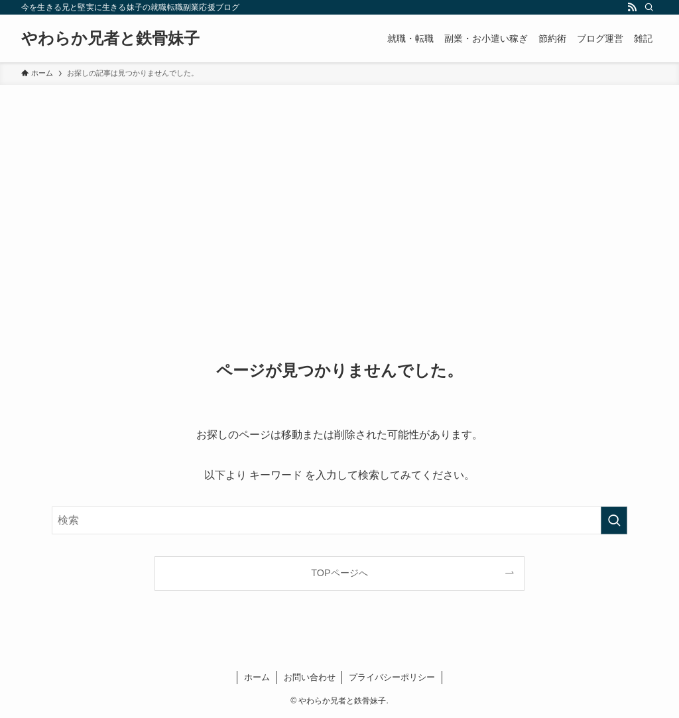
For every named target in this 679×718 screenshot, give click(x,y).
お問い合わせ (310, 677)
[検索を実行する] (614, 520)
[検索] (649, 7)
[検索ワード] (339, 520)
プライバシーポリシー (392, 677)
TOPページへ (339, 573)
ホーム (257, 677)
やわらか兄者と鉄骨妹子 (110, 38)
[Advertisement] (339, 184)
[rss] (632, 7)
